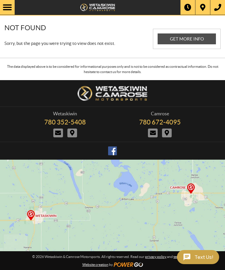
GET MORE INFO (187, 38)
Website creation (95, 264)
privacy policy (155, 257)
